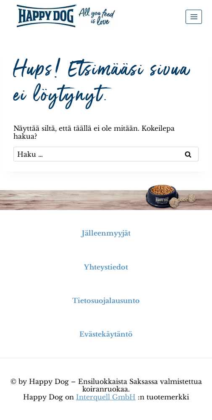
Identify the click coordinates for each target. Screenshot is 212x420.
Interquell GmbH (106, 397)
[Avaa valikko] (194, 16)
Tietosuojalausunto (106, 300)
